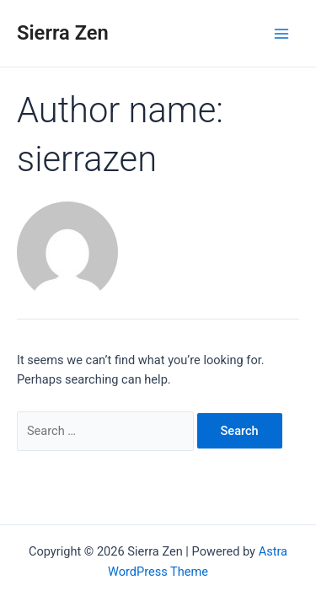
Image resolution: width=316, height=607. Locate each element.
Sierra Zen (63, 33)
